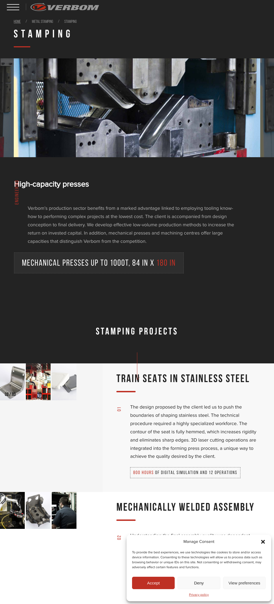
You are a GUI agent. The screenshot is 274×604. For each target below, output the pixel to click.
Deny (199, 583)
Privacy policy (199, 595)
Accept (153, 583)
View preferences (245, 583)
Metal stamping (43, 22)
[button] (263, 542)
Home (17, 22)
